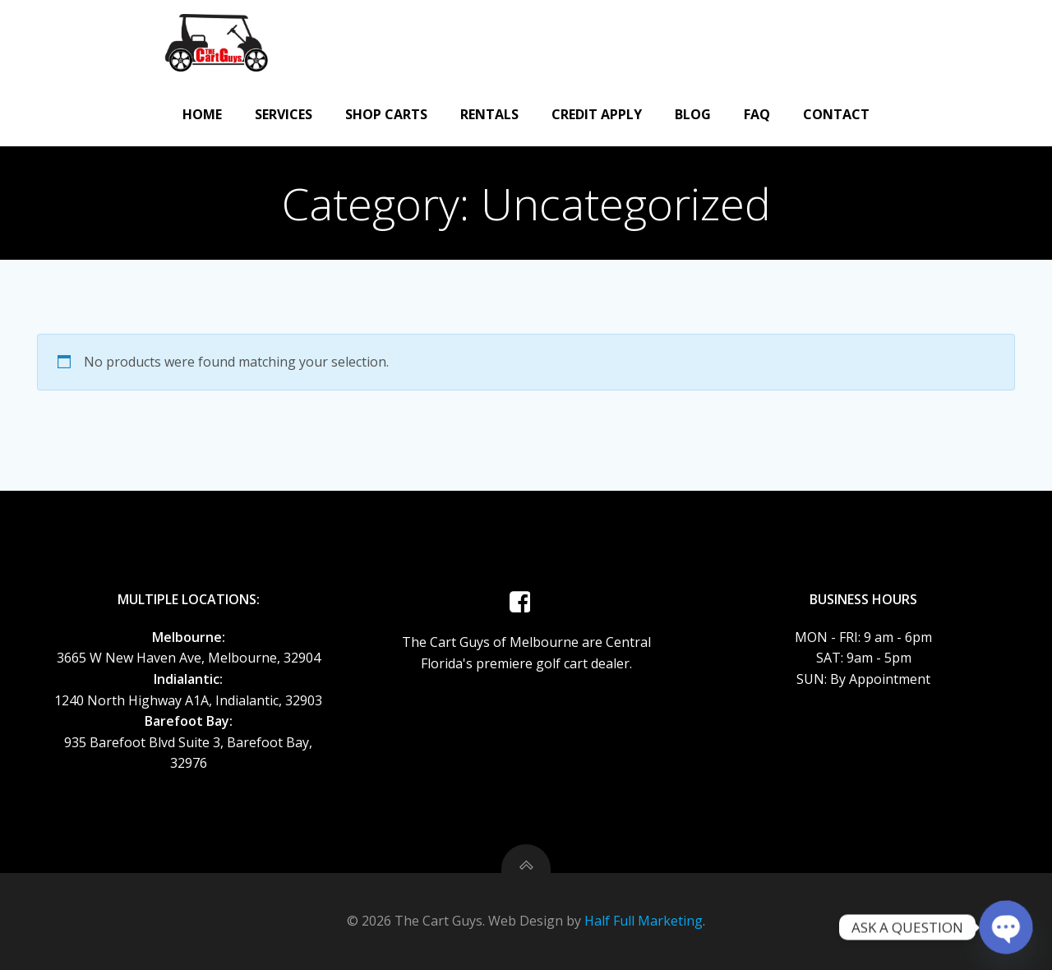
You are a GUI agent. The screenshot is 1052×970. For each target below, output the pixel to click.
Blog (693, 114)
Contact (836, 114)
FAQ (757, 114)
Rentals (489, 114)
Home (202, 114)
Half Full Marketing (643, 921)
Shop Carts (386, 114)
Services (283, 114)
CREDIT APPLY (596, 114)
